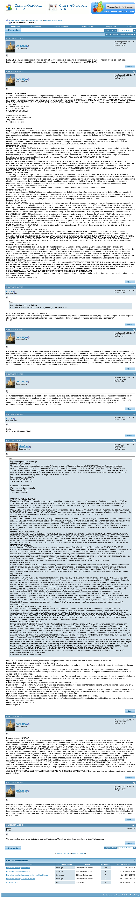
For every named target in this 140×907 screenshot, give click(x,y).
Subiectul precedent (64, 853)
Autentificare (36, 26)
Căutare (129, 26)
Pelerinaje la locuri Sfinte (53, 20)
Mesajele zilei (111, 26)
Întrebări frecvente (61, 26)
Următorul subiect (78, 853)
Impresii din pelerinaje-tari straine (18, 868)
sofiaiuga (21, 45)
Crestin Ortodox (122, 895)
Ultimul (129, 30)
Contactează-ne (109, 895)
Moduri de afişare (126, 34)
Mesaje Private (87, 26)
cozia (9, 291)
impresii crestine (12, 882)
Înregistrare (15, 26)
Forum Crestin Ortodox (17, 20)
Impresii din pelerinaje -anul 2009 (18, 871)
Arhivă (132, 895)
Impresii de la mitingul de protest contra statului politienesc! (27, 875)
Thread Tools (111, 34)
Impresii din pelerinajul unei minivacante (20, 879)
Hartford (24, 446)
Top (137, 895)
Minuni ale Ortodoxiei (34, 20)
